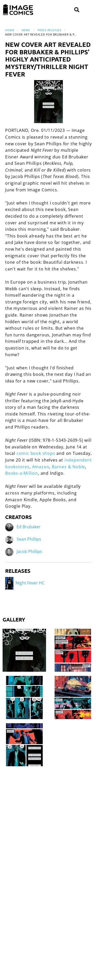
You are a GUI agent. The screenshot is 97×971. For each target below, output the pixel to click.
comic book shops (36, 453)
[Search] (77, 10)
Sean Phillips (29, 539)
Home (9, 30)
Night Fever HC (24, 583)
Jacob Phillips (29, 551)
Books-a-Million (21, 473)
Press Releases (50, 30)
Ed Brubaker (29, 527)
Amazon (40, 467)
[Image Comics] (18, 10)
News (26, 30)
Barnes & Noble (68, 467)
